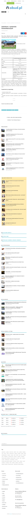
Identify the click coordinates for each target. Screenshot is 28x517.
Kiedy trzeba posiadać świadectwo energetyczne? (14, 213)
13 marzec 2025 (8, 254)
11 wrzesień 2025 (9, 367)
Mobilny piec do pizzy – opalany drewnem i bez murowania (14, 334)
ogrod (24, 461)
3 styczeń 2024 (8, 249)
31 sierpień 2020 (9, 224)
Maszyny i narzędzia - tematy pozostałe (7, 464)
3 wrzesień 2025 (8, 391)
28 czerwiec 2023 (9, 268)
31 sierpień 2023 (8, 401)
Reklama (3, 481)
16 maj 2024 (8, 396)
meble (18, 461)
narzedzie (18, 456)
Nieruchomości (4, 506)
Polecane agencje (6, 232)
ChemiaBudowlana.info (10, 3)
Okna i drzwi (4, 502)
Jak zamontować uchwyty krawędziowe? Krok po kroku (15, 218)
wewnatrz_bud (7, 459)
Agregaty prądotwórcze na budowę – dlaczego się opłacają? (15, 285)
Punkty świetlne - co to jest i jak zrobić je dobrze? (13, 271)
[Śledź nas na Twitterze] (4, 12)
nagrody (16, 453)
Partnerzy (3, 477)
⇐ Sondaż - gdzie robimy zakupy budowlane (14, 117)
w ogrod (3, 459)
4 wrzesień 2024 (8, 264)
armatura (21, 461)
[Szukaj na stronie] (8, 11)
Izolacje (3, 495)
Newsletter (4, 473)
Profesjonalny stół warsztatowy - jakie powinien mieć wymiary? (15, 248)
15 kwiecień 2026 (9, 141)
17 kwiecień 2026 (9, 304)
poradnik (19, 453)
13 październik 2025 (9, 381)
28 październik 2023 (9, 259)
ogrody (22, 453)
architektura (5, 456)
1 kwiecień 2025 (8, 386)
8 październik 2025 (10, 206)
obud (2, 456)
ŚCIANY (3, 491)
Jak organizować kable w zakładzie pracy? (12, 290)
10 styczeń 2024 (8, 278)
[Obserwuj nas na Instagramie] (5, 12)
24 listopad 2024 (9, 196)
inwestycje (22, 456)
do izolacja (7, 462)
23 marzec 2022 (8, 349)
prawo (5, 453)
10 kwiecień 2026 (9, 210)
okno (2, 453)
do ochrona (14, 461)
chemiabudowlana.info (19, 473)
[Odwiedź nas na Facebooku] (2, 12)
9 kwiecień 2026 (9, 160)
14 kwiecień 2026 (9, 146)
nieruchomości (11, 453)
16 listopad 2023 (9, 187)
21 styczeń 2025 (9, 191)
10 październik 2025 (9, 376)
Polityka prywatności (5, 484)
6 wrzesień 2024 (8, 273)
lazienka (13, 462)
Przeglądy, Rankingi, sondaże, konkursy (11, 240)
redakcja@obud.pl (18, 3)
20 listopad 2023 (8, 344)
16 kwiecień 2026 (9, 131)
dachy (25, 453)
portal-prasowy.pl (19, 479)
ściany (8, 453)
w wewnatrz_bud (10, 456)
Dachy (3, 493)
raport (10, 462)
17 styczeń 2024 (8, 282)
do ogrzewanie (12, 459)
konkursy (15, 456)
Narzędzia (3, 508)
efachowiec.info (18, 477)
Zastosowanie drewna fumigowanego (12, 190)
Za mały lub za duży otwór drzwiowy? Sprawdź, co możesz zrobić (15, 267)
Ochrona (3, 497)
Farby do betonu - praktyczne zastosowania (12, 281)
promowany (20, 462)
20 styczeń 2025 (9, 201)
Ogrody (3, 500)
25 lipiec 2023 (8, 291)
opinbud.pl (17, 481)
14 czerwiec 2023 (9, 340)
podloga (16, 462)
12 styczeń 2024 (9, 215)
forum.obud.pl (18, 475)
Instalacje (3, 504)
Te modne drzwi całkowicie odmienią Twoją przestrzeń (14, 343)
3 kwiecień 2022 (8, 354)
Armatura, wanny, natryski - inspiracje (7, 461)
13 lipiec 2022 (8, 335)
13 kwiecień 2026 (9, 155)
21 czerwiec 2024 (9, 219)
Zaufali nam (4, 236)
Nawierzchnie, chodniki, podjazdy (18, 464)
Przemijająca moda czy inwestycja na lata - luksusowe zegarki (16, 209)
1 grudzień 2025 (8, 410)
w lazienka (3, 462)
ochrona (16, 459)
